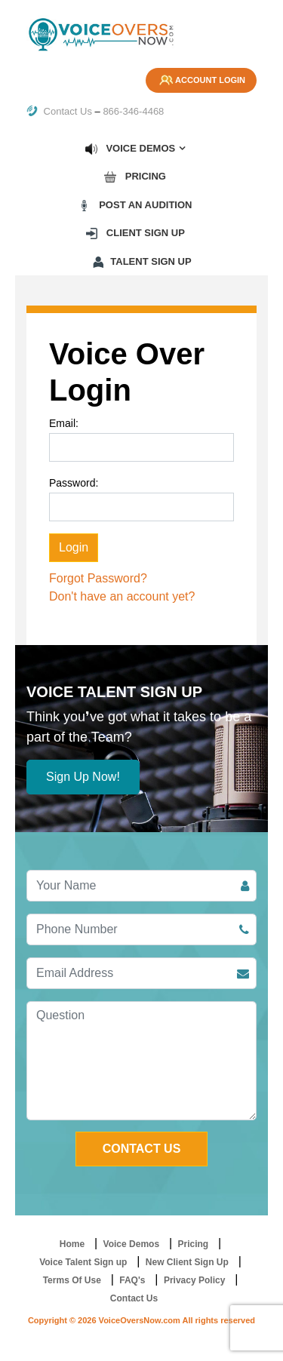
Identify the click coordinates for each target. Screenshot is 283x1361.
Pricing (134, 177)
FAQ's (132, 1280)
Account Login (201, 81)
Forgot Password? (98, 578)
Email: (63, 423)
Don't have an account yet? (122, 596)
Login (73, 547)
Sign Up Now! (83, 776)
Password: (73, 483)
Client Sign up (135, 233)
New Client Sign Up (187, 1262)
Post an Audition (135, 205)
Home (72, 1244)
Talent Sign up (141, 262)
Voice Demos (130, 149)
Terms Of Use (72, 1280)
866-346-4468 (133, 111)
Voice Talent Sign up (83, 1262)
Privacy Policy (194, 1280)
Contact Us (59, 111)
